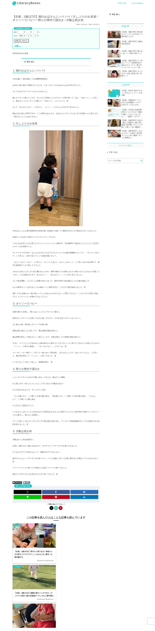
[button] (141, 161)
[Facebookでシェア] (56, 492)
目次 (27, 62)
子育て (27, 482)
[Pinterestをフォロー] (61, 508)
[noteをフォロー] (56, 508)
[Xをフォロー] (51, 508)
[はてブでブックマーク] (84, 492)
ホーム (14, 627)
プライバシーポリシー (49, 627)
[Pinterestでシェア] (56, 497)
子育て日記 (17, 482)
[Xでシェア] (27, 492)
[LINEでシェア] (27, 497)
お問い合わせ (29, 627)
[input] (125, 160)
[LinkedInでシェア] (84, 497)
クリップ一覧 (71, 627)
